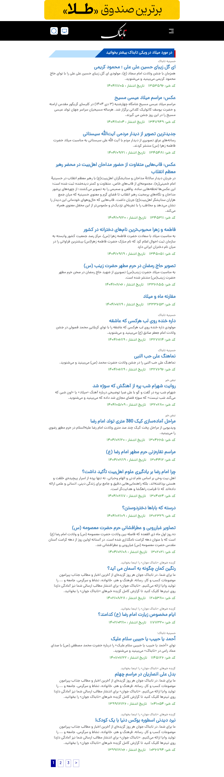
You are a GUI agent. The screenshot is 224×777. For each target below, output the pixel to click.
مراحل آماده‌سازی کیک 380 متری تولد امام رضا (133, 421)
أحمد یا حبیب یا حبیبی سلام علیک (143, 639)
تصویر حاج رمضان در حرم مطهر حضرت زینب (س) (130, 266)
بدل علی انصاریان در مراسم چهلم (145, 674)
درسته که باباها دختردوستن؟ (149, 508)
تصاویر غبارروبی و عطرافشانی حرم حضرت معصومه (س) (124, 528)
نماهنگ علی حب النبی (155, 356)
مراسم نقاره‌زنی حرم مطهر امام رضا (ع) (141, 452)
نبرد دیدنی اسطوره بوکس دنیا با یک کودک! (135, 720)
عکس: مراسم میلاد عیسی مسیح (145, 98)
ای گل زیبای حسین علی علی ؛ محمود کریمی (135, 67)
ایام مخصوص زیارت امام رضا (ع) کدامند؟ (137, 615)
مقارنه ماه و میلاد (159, 297)
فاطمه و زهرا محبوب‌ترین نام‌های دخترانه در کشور (129, 230)
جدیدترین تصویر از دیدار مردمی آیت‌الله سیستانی (129, 134)
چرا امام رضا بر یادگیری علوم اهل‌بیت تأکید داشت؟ (129, 472)
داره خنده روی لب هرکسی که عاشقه (142, 321)
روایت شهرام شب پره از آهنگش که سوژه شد (134, 386)
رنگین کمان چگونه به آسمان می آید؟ (141, 569)
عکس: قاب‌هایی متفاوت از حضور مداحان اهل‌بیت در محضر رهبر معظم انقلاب (116, 168)
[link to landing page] (114, 31)
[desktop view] (64, 31)
